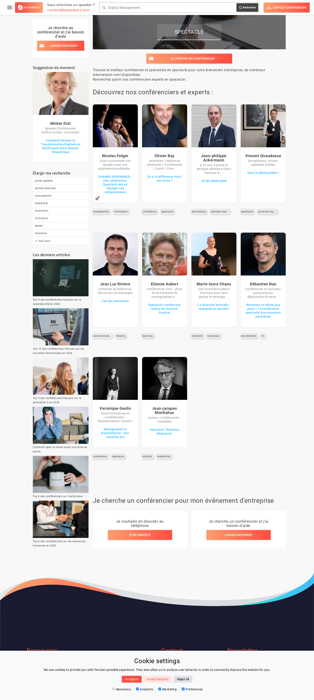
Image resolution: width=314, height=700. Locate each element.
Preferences (192, 689)
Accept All (131, 679)
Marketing (167, 689)
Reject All (183, 679)
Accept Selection (157, 679)
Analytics (144, 689)
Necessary (121, 689)
